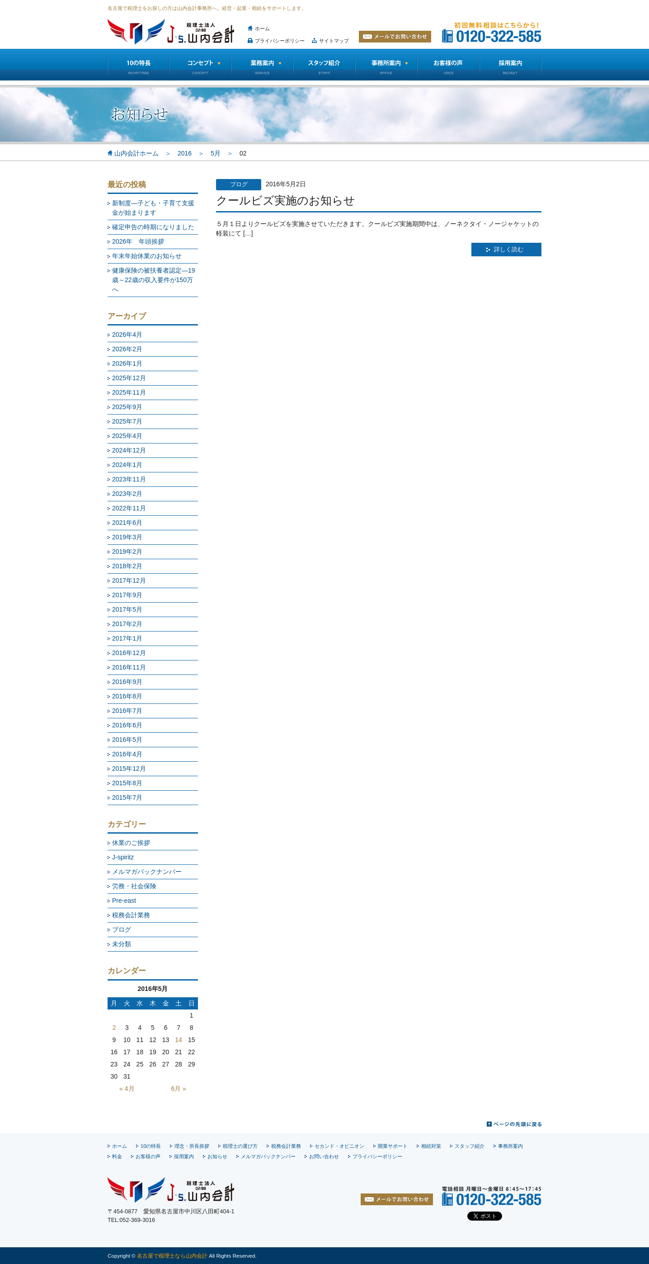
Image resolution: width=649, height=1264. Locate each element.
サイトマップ (334, 40)
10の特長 (138, 64)
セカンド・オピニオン (339, 1146)
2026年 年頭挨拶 (138, 241)
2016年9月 (127, 681)
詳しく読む (508, 249)
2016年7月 (127, 710)
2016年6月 (127, 725)
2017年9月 (127, 595)
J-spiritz (123, 857)
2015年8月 (127, 783)
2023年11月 (129, 479)
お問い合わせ (324, 1156)
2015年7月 (127, 797)
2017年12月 (129, 580)
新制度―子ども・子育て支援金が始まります (153, 207)
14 (178, 1039)
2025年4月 (127, 435)
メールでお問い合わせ (395, 36)
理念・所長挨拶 (191, 1146)
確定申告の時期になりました (153, 227)
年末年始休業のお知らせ (147, 255)
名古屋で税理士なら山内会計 (172, 1256)
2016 (185, 153)
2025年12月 (129, 378)
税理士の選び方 (240, 1146)
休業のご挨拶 (131, 842)
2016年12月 (129, 652)
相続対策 (431, 1146)
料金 (117, 1156)
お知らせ (217, 1156)
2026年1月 (127, 363)
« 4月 (126, 1088)
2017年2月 (127, 623)
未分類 (121, 944)
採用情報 (511, 64)
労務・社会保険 (134, 886)
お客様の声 (448, 64)
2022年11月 (129, 508)
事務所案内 (510, 1146)
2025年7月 (127, 421)
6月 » (178, 1088)
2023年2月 (127, 493)
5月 (216, 153)
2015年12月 (129, 768)
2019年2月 (127, 551)
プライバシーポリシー (280, 40)
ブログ (121, 929)
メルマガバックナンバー (147, 871)
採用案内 (184, 1156)
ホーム (262, 28)
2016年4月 (127, 754)
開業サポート (393, 1146)
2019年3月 (127, 537)
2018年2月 (127, 566)
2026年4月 (127, 334)
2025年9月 (127, 406)
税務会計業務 (131, 915)
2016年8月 (127, 696)
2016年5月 (127, 739)
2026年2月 (127, 349)
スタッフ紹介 (324, 64)
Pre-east (124, 900)
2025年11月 (129, 392)
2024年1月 (127, 464)
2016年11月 (129, 667)
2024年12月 (129, 450)
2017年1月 (127, 638)
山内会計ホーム (136, 153)
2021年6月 (127, 522)
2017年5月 (127, 609)
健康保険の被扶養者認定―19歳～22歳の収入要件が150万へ (153, 280)
